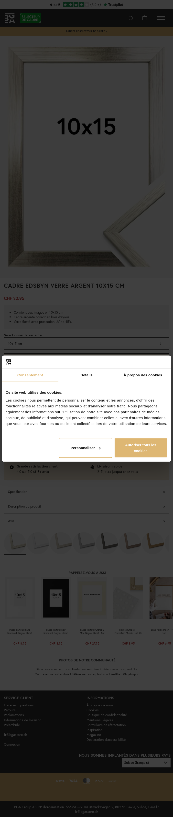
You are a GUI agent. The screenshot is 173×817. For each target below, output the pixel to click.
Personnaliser (86, 448)
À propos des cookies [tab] (143, 375)
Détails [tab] (86, 375)
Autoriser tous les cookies (140, 448)
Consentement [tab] (30, 375)
